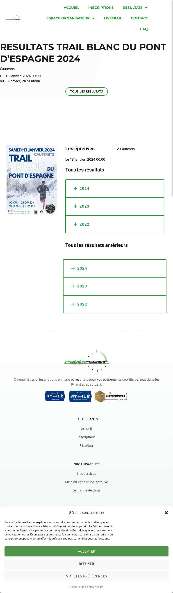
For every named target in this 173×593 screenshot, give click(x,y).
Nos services (86, 473)
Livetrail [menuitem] (113, 18)
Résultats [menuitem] (135, 7)
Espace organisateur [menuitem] (70, 18)
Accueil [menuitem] (71, 7)
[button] (166, 512)
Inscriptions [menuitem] (101, 7)
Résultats (86, 445)
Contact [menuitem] (139, 18)
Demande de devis (87, 490)
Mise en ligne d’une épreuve (86, 482)
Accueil (86, 428)
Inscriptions (87, 437)
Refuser (86, 563)
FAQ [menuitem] (144, 29)
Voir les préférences (86, 576)
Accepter (86, 551)
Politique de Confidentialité (86, 587)
